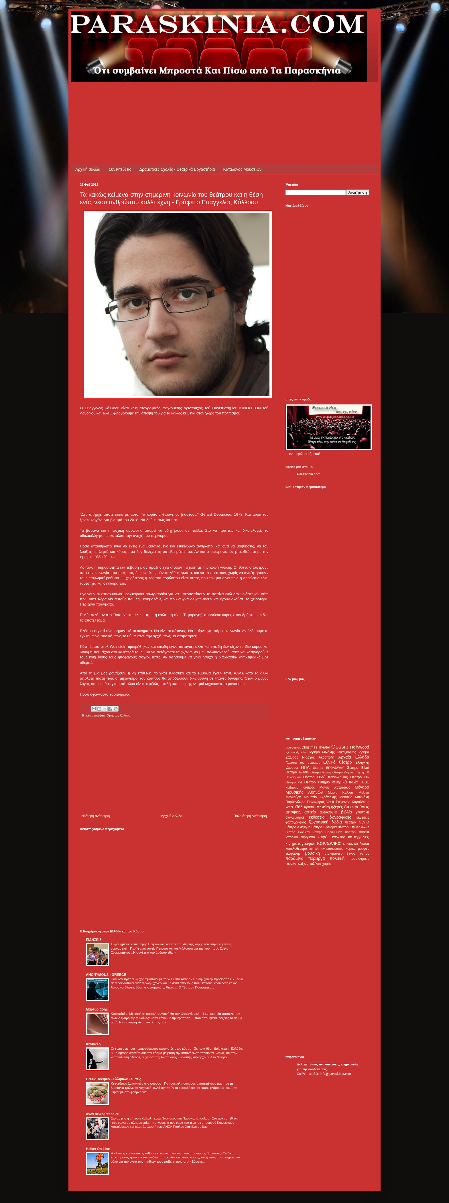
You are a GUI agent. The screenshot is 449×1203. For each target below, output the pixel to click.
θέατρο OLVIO (357, 822)
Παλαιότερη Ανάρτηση (250, 816)
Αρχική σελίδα (87, 169)
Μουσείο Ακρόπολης (320, 797)
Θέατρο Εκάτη (320, 772)
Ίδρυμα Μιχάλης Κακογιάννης (332, 752)
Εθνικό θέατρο (337, 762)
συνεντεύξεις (297, 863)
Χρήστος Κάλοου (118, 715)
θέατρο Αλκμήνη (297, 827)
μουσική (312, 853)
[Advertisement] (184, 95)
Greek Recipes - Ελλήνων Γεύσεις (113, 1079)
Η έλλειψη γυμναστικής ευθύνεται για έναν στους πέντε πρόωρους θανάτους (166, 1153)
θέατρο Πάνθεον (297, 832)
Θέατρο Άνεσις (297, 772)
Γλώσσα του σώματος (302, 762)
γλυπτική (362, 812)
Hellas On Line (98, 1149)
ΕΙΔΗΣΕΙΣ (93, 940)
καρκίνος (339, 837)
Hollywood (359, 747)
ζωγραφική (318, 822)
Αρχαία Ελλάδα (353, 757)
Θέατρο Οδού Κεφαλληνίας (325, 777)
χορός (326, 864)
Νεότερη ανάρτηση (95, 816)
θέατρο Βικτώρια (324, 827)
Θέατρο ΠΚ (359, 777)
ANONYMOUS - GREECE (106, 975)
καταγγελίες (358, 837)
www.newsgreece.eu (102, 1114)
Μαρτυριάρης (97, 1009)
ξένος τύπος (358, 853)
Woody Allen (299, 752)
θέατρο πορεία (357, 832)
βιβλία (346, 812)
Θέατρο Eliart (358, 768)
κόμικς (350, 849)
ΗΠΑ (305, 767)
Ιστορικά (339, 782)
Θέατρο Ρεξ (293, 782)
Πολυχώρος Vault (320, 802)
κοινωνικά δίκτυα (356, 844)
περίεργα (316, 858)
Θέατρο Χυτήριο (317, 782)
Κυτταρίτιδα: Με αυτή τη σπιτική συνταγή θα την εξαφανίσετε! (155, 1013)
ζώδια (337, 822)
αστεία (310, 812)
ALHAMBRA (293, 747)
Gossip (339, 747)
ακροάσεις (359, 807)
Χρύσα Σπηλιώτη (317, 807)
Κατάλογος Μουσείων (242, 169)
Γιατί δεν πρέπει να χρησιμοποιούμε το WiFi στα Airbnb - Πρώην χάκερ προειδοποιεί (172, 979)
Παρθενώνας (295, 802)
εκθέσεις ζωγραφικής (330, 817)
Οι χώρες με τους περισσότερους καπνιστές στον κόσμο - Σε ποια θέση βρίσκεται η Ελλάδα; (177, 1048)
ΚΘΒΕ (364, 782)
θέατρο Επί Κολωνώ (353, 827)
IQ (287, 752)
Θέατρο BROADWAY (328, 767)
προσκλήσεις (359, 859)
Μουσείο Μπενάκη (354, 797)
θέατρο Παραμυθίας (327, 832)
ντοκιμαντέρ (334, 853)
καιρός (324, 837)
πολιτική (337, 858)
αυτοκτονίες (329, 812)
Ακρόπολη (326, 757)
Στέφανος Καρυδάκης (352, 802)
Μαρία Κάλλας (341, 793)
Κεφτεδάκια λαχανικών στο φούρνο (136, 1083)
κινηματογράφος (300, 843)
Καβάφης (291, 787)
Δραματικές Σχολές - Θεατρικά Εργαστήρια (177, 169)
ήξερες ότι (340, 807)
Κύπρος (309, 787)
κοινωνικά (329, 843)
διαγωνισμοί (294, 817)
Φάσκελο (93, 1044)
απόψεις (99, 715)
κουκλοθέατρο (296, 849)
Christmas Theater (316, 747)
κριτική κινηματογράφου (326, 848)
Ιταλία (353, 782)
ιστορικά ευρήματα (300, 837)
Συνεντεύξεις (120, 169)
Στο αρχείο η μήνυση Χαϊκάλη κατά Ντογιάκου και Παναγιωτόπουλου (160, 1118)
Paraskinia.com (308, 474)
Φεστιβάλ (293, 807)
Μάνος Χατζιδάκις (334, 787)
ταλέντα (315, 864)
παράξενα (294, 858)
